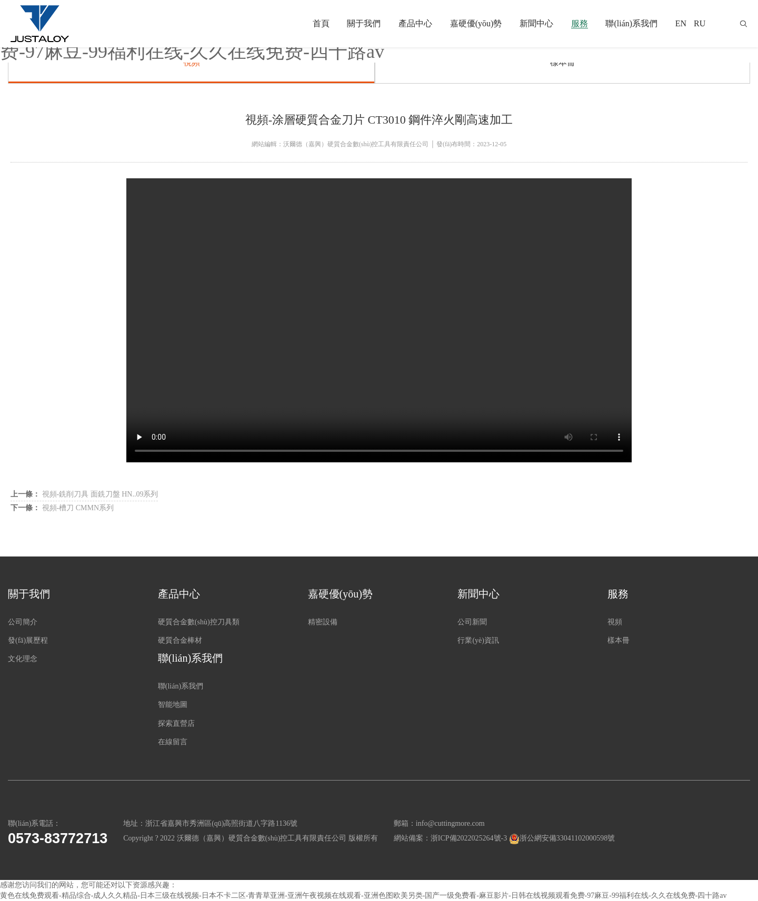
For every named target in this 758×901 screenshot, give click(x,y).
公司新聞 (472, 622)
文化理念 (22, 659)
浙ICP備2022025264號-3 (469, 838)
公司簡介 (22, 622)
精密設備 (322, 622)
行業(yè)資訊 (478, 640)
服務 (579, 23)
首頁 (321, 23)
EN (680, 23)
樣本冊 (562, 62)
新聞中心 (536, 23)
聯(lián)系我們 (631, 23)
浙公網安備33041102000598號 (567, 838)
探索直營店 (176, 723)
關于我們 (364, 23)
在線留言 (172, 742)
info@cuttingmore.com (450, 823)
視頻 (191, 62)
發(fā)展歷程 (28, 640)
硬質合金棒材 (180, 640)
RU (699, 23)
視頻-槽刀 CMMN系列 (62, 508)
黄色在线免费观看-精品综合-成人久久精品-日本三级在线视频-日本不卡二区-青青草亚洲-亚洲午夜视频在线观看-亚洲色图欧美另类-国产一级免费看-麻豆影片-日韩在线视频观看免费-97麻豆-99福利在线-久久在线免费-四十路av (363, 895)
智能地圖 (172, 704)
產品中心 (415, 23)
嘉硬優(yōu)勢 (476, 23)
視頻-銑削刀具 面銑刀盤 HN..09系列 (84, 494)
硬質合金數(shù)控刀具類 (199, 622)
